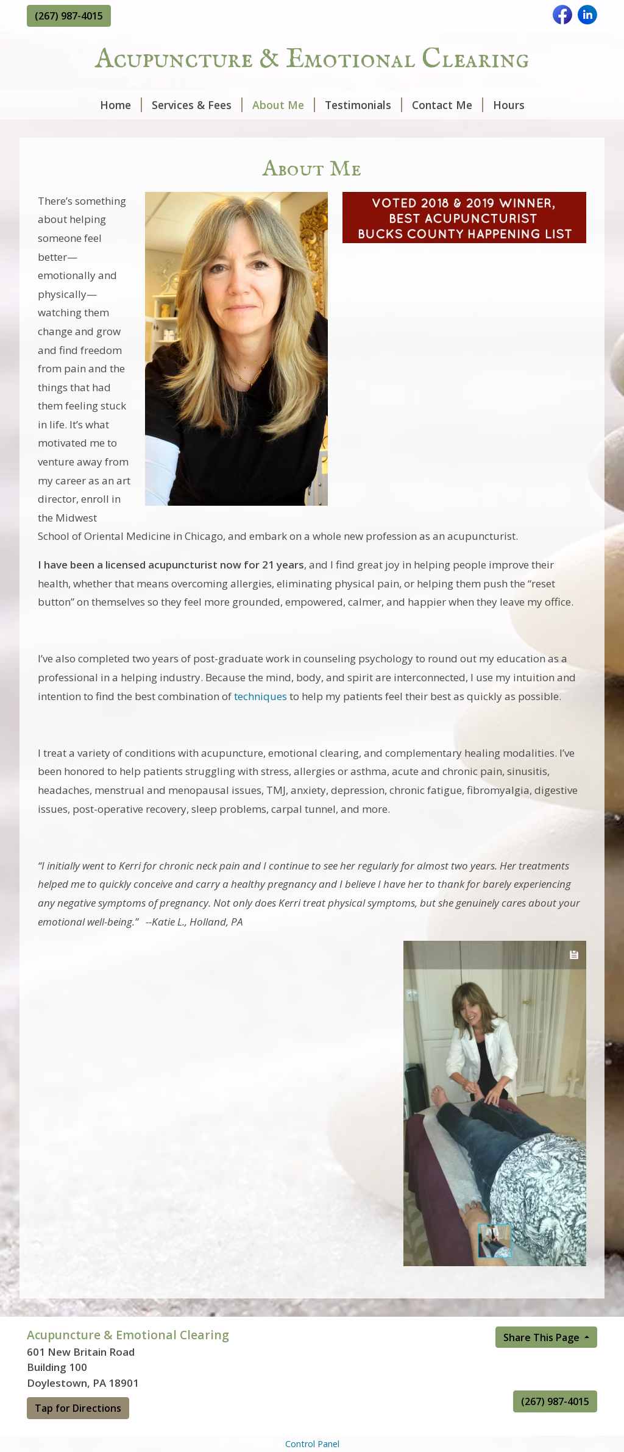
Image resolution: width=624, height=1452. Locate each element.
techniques (260, 696)
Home (121, 104)
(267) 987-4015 (69, 16)
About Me (283, 104)
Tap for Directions (78, 1408)
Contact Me (447, 104)
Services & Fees (197, 104)
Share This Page (542, 1337)
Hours (509, 104)
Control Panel (312, 1444)
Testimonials (363, 104)
